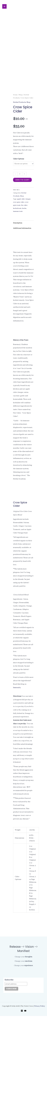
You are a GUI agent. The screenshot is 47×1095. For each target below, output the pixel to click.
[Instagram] (22, 1090)
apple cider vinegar (23, 278)
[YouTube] (25, 1090)
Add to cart (22, 258)
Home (15, 174)
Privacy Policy (39, 1085)
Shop (21, 174)
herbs (24, 287)
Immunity (17, 766)
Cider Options (18, 238)
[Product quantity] (19, 253)
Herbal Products (19, 181)
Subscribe (9, 1059)
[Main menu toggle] (4, 6)
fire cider (24, 284)
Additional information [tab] (22, 307)
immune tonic (18, 290)
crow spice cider (18, 281)
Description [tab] (17, 302)
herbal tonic (17, 287)
